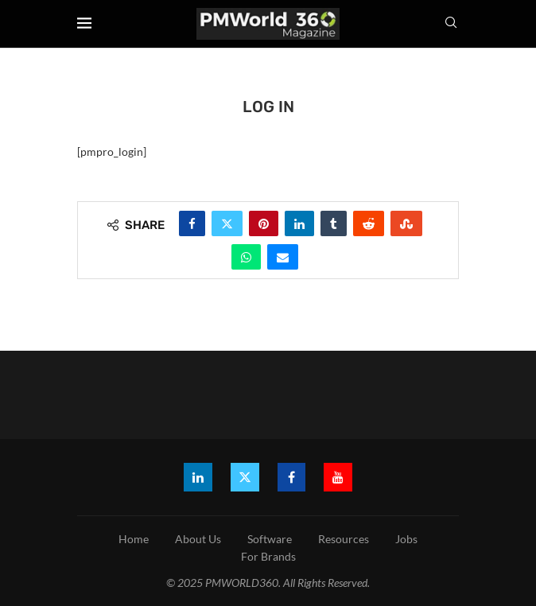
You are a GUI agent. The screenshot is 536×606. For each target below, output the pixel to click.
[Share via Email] (282, 257)
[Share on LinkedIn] (299, 223)
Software (269, 539)
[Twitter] (245, 477)
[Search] (451, 23)
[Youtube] (338, 477)
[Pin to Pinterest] (263, 223)
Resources (343, 539)
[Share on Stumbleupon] (406, 223)
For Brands (268, 556)
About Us (198, 539)
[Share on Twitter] (227, 223)
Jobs (406, 539)
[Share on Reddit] (368, 223)
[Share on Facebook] (192, 223)
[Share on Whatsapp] (246, 257)
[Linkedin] (198, 477)
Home (133, 539)
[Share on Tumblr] (333, 223)
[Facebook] (292, 477)
